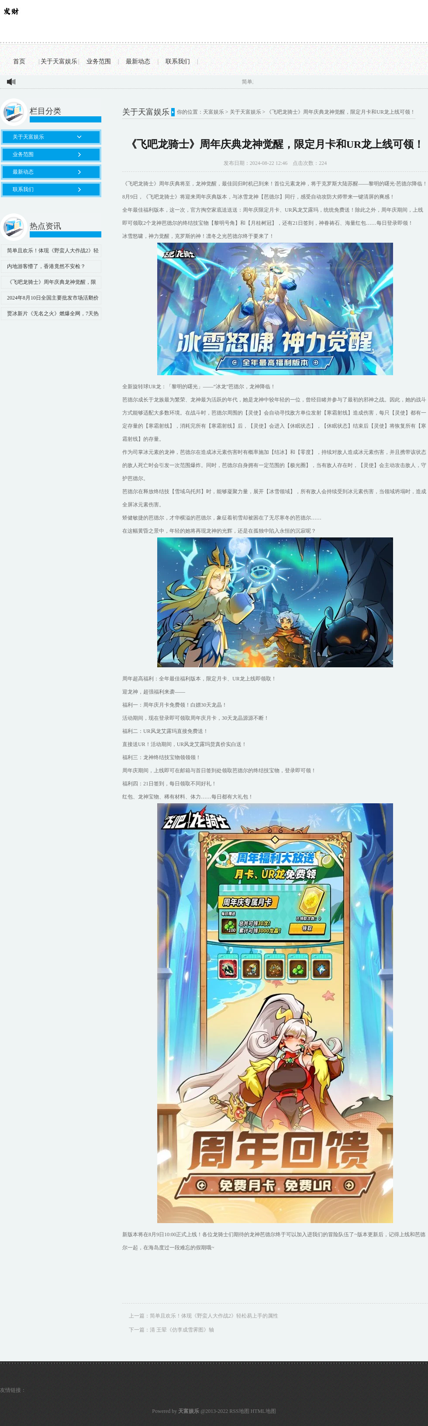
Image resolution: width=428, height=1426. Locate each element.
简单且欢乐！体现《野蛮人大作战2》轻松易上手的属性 (50, 252)
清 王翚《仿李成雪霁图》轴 (182, 1330)
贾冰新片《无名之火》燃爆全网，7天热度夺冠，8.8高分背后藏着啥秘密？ (50, 315)
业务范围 (98, 61)
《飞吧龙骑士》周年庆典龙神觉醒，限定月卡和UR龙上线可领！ (48, 284)
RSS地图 (239, 1411)
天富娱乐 (213, 112)
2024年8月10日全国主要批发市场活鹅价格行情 (50, 299)
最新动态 (138, 61)
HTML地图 (263, 1411)
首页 (19, 61)
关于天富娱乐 (59, 61)
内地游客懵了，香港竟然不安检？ (46, 266)
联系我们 (178, 61)
